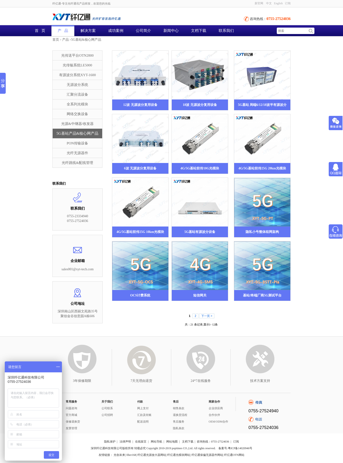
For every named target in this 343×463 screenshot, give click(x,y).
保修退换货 (73, 421)
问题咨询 (71, 408)
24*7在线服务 (201, 381)
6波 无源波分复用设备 (140, 168)
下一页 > (206, 316)
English (278, 3)
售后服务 (178, 421)
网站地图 (172, 441)
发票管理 (71, 428)
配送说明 (143, 421)
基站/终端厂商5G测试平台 (262, 295)
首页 (55, 39)
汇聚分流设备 (77, 94)
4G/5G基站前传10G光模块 (200, 168)
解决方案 (88, 31)
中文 (269, 3)
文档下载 (198, 31)
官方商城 (71, 415)
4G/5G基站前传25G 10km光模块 (140, 232)
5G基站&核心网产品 (86, 39)
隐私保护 (110, 441)
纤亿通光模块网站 (178, 455)
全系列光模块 (77, 104)
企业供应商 (216, 408)
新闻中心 (171, 31)
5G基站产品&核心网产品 (77, 133)
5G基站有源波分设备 (199, 232)
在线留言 (140, 441)
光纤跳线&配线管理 (77, 163)
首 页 (40, 31)
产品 (65, 39)
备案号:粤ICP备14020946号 (235, 448)
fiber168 (131, 455)
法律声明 (125, 441)
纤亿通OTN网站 (234, 455)
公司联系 (107, 408)
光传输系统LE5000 (77, 65)
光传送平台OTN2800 (77, 55)
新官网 (259, 3)
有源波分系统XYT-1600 (77, 75)
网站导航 (156, 441)
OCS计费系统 (140, 295)
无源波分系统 (77, 85)
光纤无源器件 (77, 153)
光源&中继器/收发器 (77, 124)
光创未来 (119, 455)
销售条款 (178, 408)
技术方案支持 (260, 381)
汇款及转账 (144, 415)
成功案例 (115, 31)
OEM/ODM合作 (218, 421)
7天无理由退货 (141, 381)
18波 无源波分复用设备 (200, 105)
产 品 (63, 31)
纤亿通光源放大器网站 (151, 455)
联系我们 (226, 31)
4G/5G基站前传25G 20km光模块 (262, 168)
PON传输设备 (77, 143)
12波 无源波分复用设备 (140, 105)
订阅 (288, 3)
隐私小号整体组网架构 (262, 232)
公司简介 (143, 31)
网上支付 (143, 408)
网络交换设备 (77, 114)
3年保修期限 (82, 381)
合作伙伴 (214, 415)
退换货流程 (180, 415)
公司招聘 (107, 415)
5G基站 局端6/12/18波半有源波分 (262, 105)
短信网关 (200, 295)
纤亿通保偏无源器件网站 (207, 455)
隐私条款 (178, 428)
